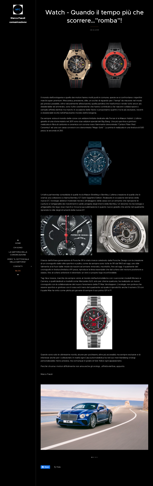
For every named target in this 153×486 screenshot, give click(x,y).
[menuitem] (18, 243)
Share (45, 467)
